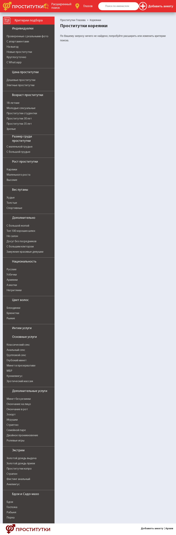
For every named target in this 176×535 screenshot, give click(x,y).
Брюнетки (13, 313)
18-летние (13, 103)
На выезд (12, 46)
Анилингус (13, 484)
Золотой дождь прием (21, 463)
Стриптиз (12, 425)
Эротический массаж (20, 381)
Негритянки (14, 290)
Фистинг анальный (18, 479)
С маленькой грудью (20, 146)
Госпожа (12, 507)
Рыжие (11, 318)
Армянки (12, 279)
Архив (169, 528)
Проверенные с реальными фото (27, 36)
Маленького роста (18, 174)
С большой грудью (18, 151)
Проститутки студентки (22, 113)
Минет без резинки (19, 399)
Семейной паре (16, 430)
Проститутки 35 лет (19, 123)
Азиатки (12, 285)
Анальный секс (16, 350)
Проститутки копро (19, 468)
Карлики (12, 169)
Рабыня (11, 512)
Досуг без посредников (21, 241)
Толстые (12, 202)
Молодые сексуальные (21, 108)
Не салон (12, 236)
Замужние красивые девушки (25, 251)
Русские (12, 269)
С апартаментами (18, 41)
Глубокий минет (17, 360)
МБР (9, 370)
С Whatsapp (14, 62)
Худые (11, 197)
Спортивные (14, 208)
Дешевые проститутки (21, 80)
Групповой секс (16, 355)
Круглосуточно (16, 57)
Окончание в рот (17, 409)
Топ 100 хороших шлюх (21, 231)
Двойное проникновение (22, 435)
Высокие (12, 180)
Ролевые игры (15, 440)
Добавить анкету (152, 528)
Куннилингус (15, 376)
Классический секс (18, 344)
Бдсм (10, 502)
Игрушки (12, 419)
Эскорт (11, 414)
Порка (11, 517)
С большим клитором (20, 246)
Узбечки (12, 274)
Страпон (12, 473)
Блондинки (13, 308)
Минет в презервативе (21, 365)
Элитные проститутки (20, 85)
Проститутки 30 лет (19, 118)
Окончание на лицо (19, 404)
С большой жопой (18, 225)
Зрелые (11, 129)
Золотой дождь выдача (21, 458)
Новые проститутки (19, 52)
